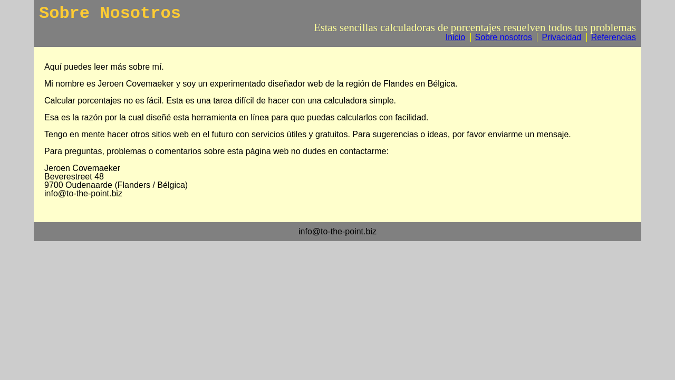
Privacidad (561, 37)
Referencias (613, 37)
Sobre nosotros (504, 37)
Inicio (455, 37)
